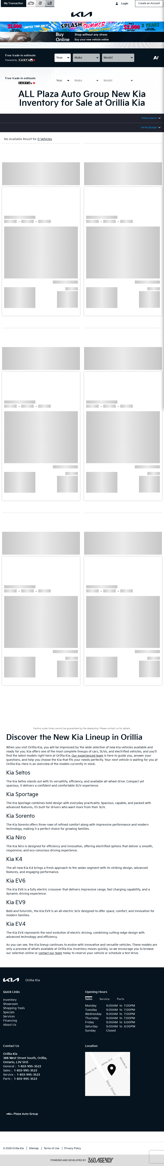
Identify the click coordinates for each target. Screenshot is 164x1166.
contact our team (50, 953)
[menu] (8, 14)
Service (104, 999)
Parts (120, 999)
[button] (13, 3)
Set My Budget (149, 127)
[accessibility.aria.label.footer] (100, 1160)
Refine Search (149, 118)
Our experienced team (87, 755)
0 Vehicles (44, 139)
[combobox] (62, 57)
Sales (88, 999)
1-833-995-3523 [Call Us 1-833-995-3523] (29, 1066)
